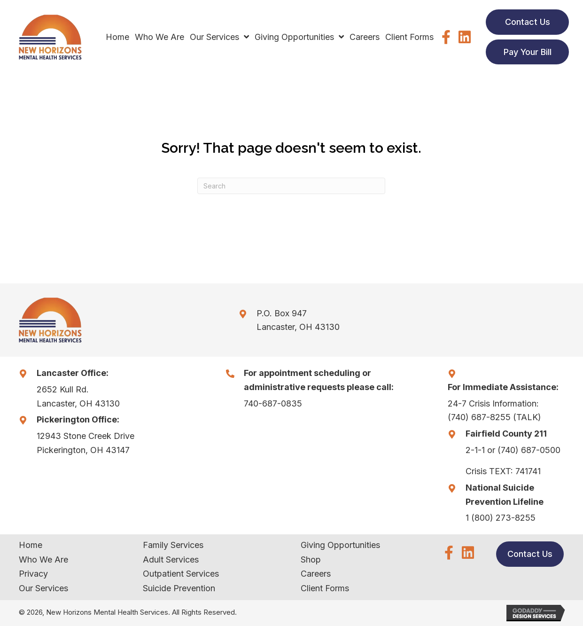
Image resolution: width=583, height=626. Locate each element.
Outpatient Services (181, 574)
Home (30, 545)
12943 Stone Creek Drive (85, 436)
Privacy (33, 574)
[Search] (291, 186)
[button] (446, 37)
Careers (316, 574)
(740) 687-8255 (479, 417)
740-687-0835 (273, 403)
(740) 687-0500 (528, 450)
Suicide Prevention (179, 588)
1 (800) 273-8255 (501, 518)
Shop (311, 559)
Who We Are (43, 559)
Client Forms (325, 588)
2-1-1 (475, 450)
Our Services (43, 588)
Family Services (173, 545)
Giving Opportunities (340, 545)
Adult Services (171, 559)
